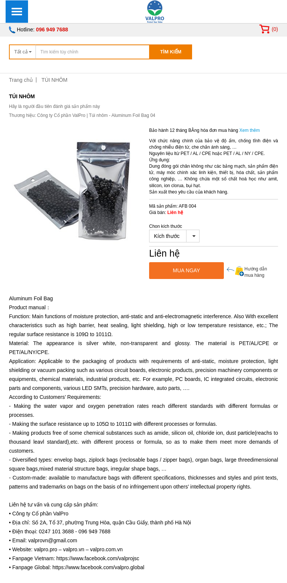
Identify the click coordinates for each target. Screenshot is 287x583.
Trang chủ (21, 80)
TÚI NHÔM (54, 80)
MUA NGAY (186, 270)
